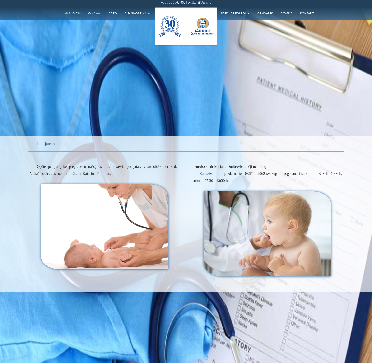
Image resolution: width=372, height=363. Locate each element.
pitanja (286, 13)
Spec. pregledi (233, 13)
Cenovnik (265, 13)
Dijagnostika (135, 13)
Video (112, 13)
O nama (94, 13)
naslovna (73, 13)
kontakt (307, 13)
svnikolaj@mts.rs (199, 2)
